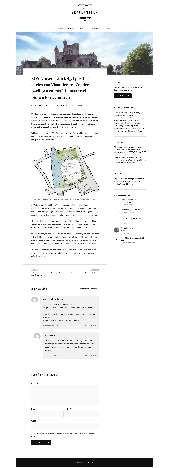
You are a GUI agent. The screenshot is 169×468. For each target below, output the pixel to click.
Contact (108, 28)
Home (60, 28)
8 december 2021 (51, 331)
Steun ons (96, 28)
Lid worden (83, 28)
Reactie (34, 389)
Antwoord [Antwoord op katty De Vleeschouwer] (91, 331)
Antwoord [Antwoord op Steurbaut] (91, 361)
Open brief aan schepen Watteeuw (84, 279)
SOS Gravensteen (44, 112)
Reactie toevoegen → (89, 295)
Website (35, 427)
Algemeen (78, 112)
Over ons (70, 28)
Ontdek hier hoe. (126, 184)
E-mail (70, 415)
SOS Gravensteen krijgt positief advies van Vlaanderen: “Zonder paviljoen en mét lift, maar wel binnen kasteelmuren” (65, 90)
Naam (34, 415)
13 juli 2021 (63, 112)
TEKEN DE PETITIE (123, 96)
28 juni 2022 (52, 361)
